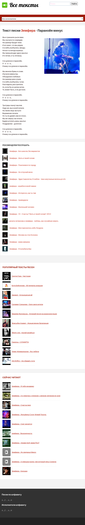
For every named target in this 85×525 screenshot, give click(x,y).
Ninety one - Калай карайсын (23, 333)
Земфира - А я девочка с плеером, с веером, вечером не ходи (36, 396)
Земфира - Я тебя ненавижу (23, 386)
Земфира (28, 30)
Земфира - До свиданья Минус (24, 452)
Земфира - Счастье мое (21, 405)
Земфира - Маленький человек (21, 207)
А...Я (10, 500)
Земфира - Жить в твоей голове (22, 158)
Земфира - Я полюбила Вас (20, 249)
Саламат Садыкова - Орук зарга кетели (27, 304)
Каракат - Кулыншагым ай (22, 295)
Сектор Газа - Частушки (21, 276)
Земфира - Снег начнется (22, 424)
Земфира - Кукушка (19, 471)
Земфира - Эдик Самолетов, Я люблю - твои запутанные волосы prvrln (37, 179)
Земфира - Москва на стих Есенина (23, 235)
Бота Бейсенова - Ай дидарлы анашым (27, 285)
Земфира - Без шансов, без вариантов (24, 151)
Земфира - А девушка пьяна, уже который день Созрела (34, 462)
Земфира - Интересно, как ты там (22, 193)
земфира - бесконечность (22, 433)
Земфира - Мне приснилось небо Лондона (26, 228)
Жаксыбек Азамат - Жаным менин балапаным (30, 323)
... (7, 500)
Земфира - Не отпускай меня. (21, 172)
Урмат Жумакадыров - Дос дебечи (25, 351)
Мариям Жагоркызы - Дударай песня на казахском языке (34, 314)
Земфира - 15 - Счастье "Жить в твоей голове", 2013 (30, 214)
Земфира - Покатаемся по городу (22, 165)
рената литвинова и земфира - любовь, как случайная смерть (33, 221)
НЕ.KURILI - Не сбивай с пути (23, 361)
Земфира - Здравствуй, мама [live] (25, 443)
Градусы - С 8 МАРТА (20, 342)
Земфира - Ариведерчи (18, 200)
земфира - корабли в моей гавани (22, 186)
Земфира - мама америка (19, 242)
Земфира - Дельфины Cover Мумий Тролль (29, 414)
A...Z (4, 500)
